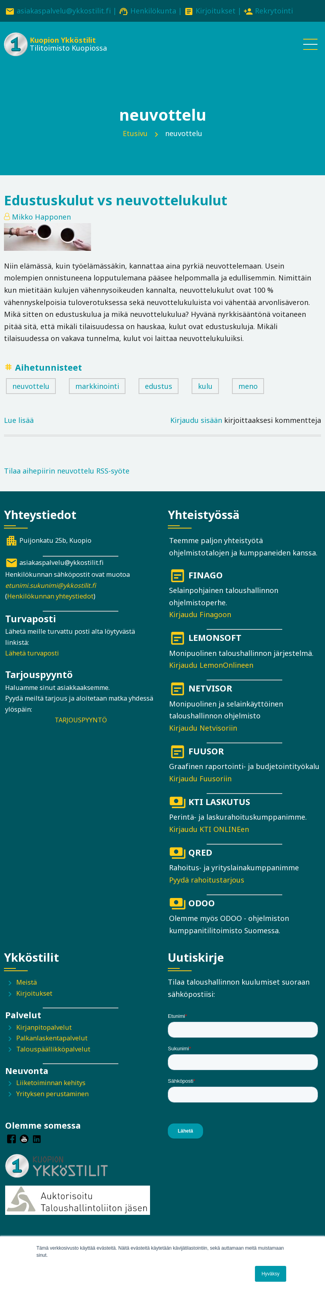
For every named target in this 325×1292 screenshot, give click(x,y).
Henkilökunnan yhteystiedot (50, 596)
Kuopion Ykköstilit (63, 40)
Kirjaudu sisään (196, 420)
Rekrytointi (274, 10)
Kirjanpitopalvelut (44, 1027)
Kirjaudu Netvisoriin (203, 728)
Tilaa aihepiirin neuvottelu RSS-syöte (66, 471)
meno (248, 386)
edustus (158, 386)
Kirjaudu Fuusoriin (200, 778)
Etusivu (135, 133)
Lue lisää (19, 420)
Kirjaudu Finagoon (200, 614)
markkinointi (97, 386)
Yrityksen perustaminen (52, 1093)
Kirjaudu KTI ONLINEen (209, 829)
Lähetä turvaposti (32, 653)
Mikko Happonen (41, 217)
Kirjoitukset (216, 10)
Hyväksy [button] (270, 1274)
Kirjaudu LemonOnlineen (211, 665)
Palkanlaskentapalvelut (51, 1038)
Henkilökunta (153, 10)
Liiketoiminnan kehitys (51, 1082)
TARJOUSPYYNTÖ (81, 720)
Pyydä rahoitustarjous (206, 880)
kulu (205, 386)
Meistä (26, 982)
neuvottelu (30, 386)
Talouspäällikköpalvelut (53, 1049)
